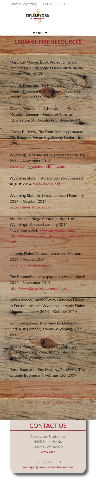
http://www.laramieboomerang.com (40, 288)
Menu (37, 33)
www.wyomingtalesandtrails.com (37, 166)
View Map (47, 452)
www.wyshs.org (46, 183)
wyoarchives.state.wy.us (30, 207)
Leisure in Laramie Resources (51, 402)
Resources (25, 49)
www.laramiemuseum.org (31, 265)
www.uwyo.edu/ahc (57, 230)
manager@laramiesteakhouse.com (48, 467)
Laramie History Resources (43, 395)
